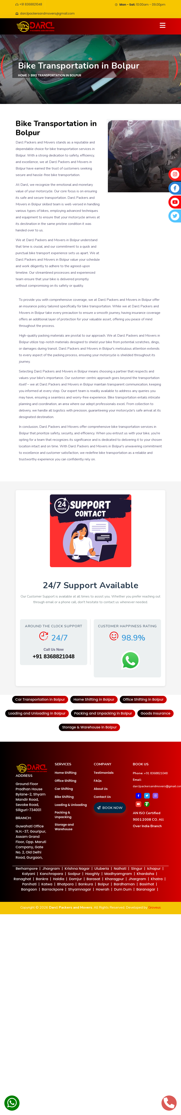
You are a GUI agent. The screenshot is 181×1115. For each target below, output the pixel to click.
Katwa (46, 884)
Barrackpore (52, 889)
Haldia (58, 879)
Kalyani (28, 874)
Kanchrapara (51, 874)
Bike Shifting (64, 797)
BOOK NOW (110, 808)
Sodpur (74, 874)
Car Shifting (64, 789)
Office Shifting (65, 781)
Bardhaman (124, 884)
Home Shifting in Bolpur (94, 699)
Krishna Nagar (77, 868)
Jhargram (51, 868)
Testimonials (104, 773)
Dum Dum (123, 889)
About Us (101, 789)
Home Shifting (65, 773)
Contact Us (102, 797)
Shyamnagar (79, 889)
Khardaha (145, 874)
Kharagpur (114, 879)
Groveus (154, 908)
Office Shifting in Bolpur (143, 699)
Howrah (102, 889)
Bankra (42, 879)
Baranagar (145, 889)
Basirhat (147, 884)
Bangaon (29, 889)
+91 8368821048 (29, 4)
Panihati (29, 884)
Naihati (120, 868)
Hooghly (92, 874)
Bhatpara (65, 884)
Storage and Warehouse (64, 827)
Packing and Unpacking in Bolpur (103, 713)
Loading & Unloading (71, 805)
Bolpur (103, 884)
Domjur (75, 879)
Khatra (157, 879)
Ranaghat (22, 879)
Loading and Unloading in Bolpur (37, 713)
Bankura (85, 884)
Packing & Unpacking (63, 814)
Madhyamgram (118, 874)
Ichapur (153, 868)
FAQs (98, 781)
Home (22, 76)
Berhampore (27, 868)
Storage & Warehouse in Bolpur (89, 727)
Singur (136, 868)
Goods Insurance (155, 713)
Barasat (93, 879)
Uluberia (101, 868)
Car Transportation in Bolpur (40, 699)
